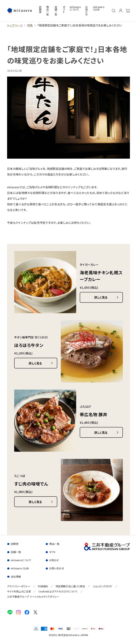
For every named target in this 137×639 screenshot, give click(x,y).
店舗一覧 (56, 11)
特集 (30, 25)
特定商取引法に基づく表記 (70, 586)
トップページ (15, 25)
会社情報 (16, 576)
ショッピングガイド (102, 586)
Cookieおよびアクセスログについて (58, 591)
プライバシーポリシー (18, 586)
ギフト (64, 10)
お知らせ (86, 11)
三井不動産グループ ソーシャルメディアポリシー (33, 596)
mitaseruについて (75, 8)
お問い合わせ (56, 568)
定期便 (40, 10)
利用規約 (43, 586)
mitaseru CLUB (98, 8)
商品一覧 (47, 11)
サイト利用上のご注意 (19, 591)
